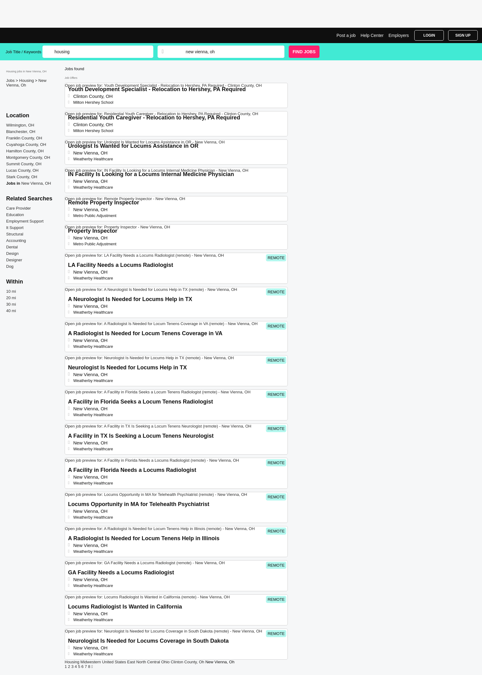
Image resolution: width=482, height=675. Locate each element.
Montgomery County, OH (28, 157)
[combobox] (229, 52)
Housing (27, 80)
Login (429, 35)
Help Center (372, 35)
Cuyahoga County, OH (26, 144)
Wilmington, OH (20, 125)
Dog (10, 266)
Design (12, 253)
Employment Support (24, 221)
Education (15, 214)
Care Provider (18, 208)
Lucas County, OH (22, 170)
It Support (14, 227)
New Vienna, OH (36, 183)
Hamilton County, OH (25, 151)
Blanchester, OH (20, 131)
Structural (14, 234)
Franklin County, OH (24, 138)
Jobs (11, 80)
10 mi (11, 291)
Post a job (345, 35)
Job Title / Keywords (23, 52)
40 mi (11, 310)
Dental (12, 247)
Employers (398, 35)
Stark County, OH (21, 177)
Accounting (16, 240)
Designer (14, 260)
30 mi (11, 304)
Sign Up (462, 35)
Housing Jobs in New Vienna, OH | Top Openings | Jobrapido (29, 35)
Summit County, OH (24, 164)
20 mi (11, 297)
